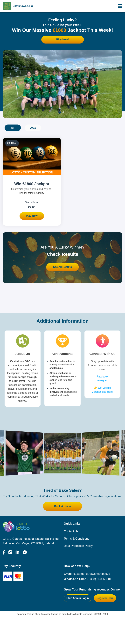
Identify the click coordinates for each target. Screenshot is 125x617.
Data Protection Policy (78, 545)
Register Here (105, 598)
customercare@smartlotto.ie (91, 573)
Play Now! (62, 39)
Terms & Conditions (76, 538)
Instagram (102, 380)
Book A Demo (62, 506)
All (12, 127)
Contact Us (71, 531)
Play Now (31, 216)
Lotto (33, 127)
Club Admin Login (77, 598)
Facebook (102, 376)
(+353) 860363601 (99, 579)
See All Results (62, 267)
